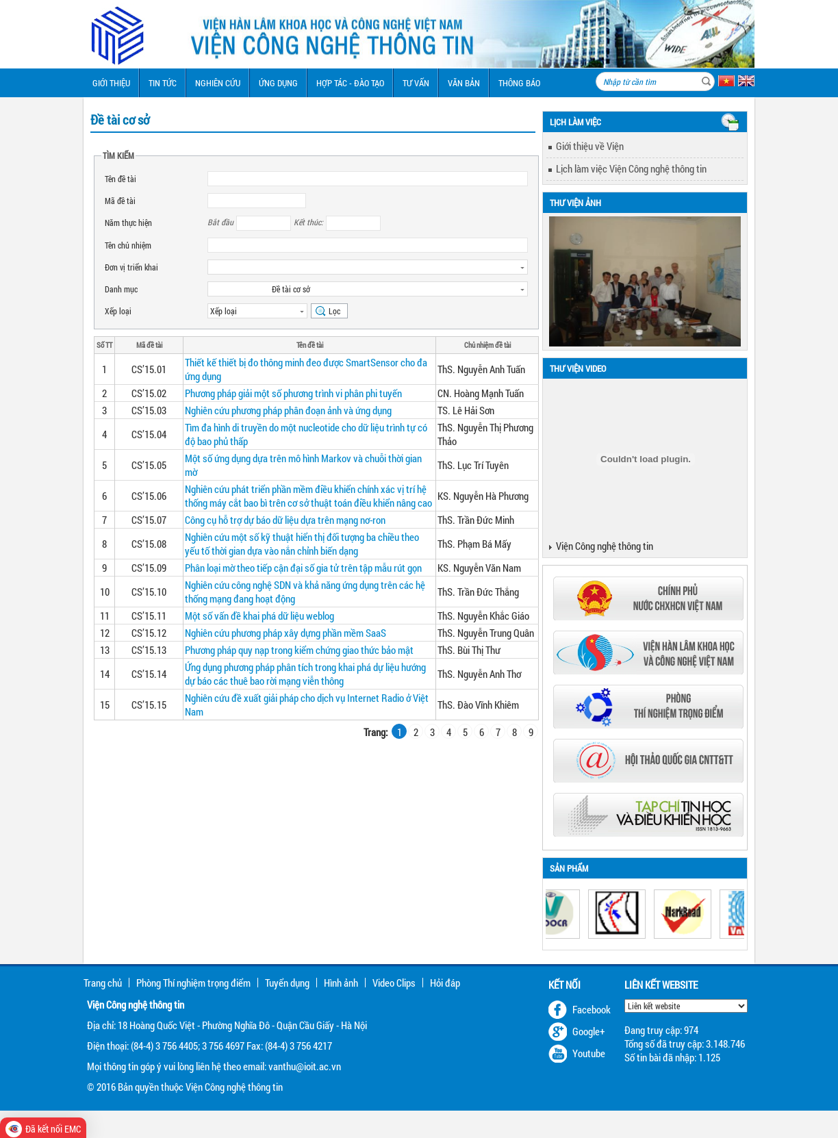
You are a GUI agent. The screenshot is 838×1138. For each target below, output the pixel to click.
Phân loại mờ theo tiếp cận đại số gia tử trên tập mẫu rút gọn (303, 567)
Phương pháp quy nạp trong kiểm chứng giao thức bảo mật (299, 650)
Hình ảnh (341, 982)
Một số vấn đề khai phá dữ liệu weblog (259, 615)
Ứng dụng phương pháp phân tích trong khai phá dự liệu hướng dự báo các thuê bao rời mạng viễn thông (305, 673)
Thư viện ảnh (575, 203)
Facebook (591, 1009)
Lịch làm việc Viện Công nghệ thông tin (631, 168)
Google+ (588, 1031)
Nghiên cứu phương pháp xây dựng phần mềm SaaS (285, 633)
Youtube (588, 1053)
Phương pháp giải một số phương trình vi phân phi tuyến (293, 393)
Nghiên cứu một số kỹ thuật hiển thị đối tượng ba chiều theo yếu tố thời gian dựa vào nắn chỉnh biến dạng (302, 543)
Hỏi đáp (445, 982)
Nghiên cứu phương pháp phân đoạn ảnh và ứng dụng (288, 410)
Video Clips (394, 982)
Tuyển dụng (287, 982)
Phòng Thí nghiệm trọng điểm (193, 982)
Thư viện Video (578, 368)
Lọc (334, 310)
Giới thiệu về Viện (590, 146)
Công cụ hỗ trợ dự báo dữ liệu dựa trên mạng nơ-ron (285, 520)
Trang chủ (103, 982)
